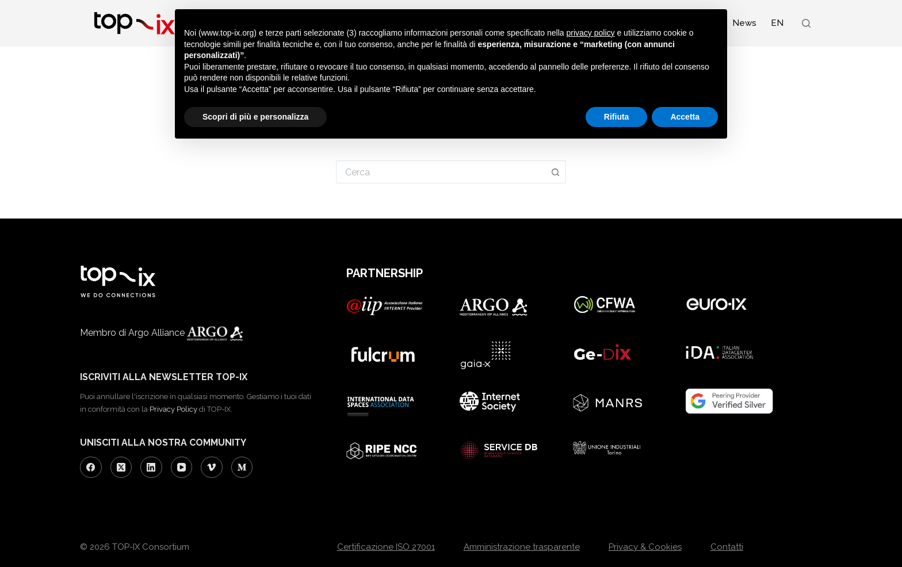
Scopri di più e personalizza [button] (255, 116)
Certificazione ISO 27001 (386, 547)
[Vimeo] (212, 467)
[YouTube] (182, 467)
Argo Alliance (200, 332)
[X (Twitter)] (121, 467)
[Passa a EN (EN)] (776, 23)
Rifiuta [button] (616, 116)
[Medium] (242, 467)
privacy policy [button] (591, 32)
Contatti (726, 547)
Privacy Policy (173, 409)
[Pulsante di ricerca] (555, 171)
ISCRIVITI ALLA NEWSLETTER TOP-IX (163, 376)
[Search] (806, 23)
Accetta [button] (685, 116)
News (744, 23)
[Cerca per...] (440, 171)
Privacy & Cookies (645, 547)
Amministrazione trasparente (522, 547)
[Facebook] (91, 467)
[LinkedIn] (151, 467)
